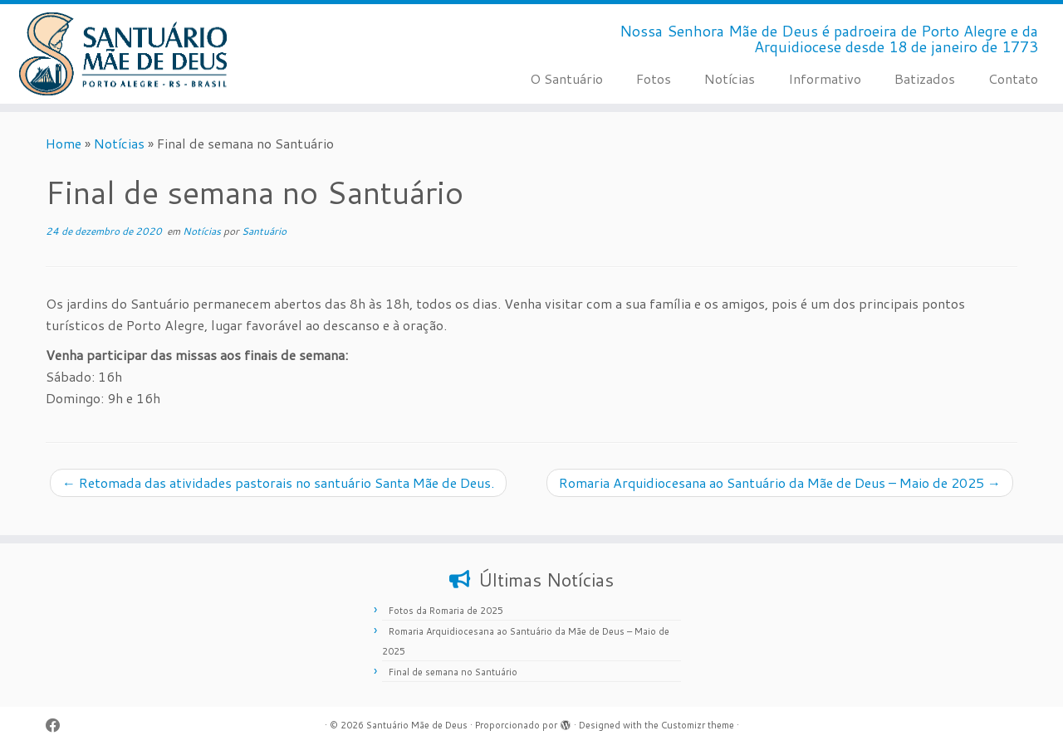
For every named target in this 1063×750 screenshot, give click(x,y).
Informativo (824, 78)
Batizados (924, 78)
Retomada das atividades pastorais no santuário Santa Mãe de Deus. (278, 482)
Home (63, 143)
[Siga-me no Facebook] (58, 725)
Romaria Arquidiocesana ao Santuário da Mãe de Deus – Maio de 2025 (780, 482)
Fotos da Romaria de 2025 (446, 610)
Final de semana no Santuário (453, 672)
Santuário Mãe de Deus (417, 725)
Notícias (729, 78)
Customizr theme (697, 725)
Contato (1013, 78)
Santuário (264, 231)
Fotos (653, 78)
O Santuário (566, 78)
